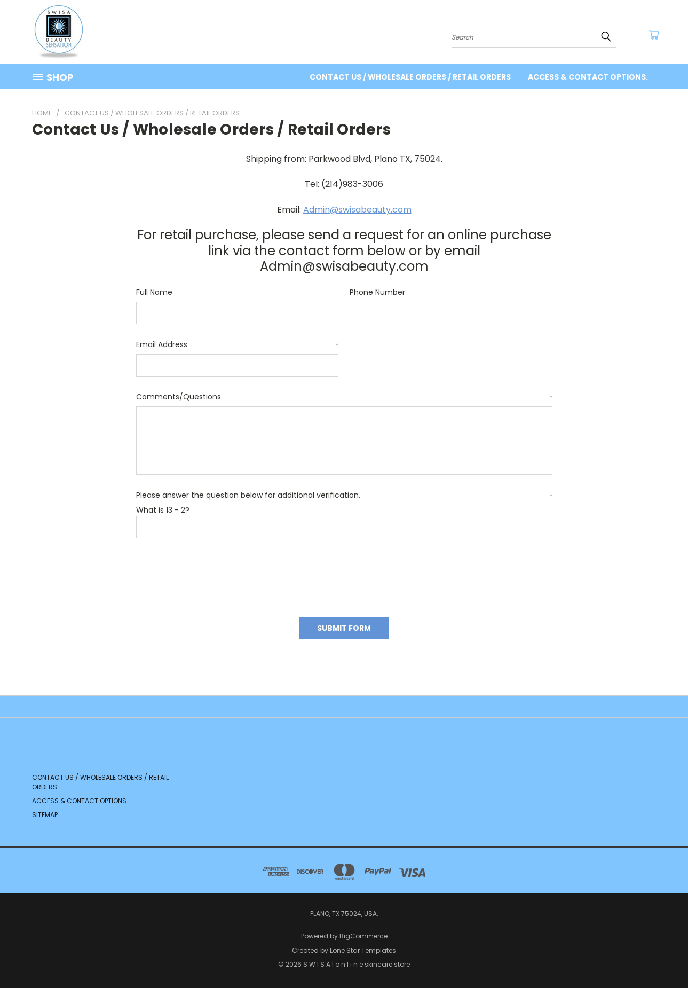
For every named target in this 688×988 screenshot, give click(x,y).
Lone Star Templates (363, 950)
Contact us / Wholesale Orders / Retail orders (410, 77)
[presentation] (217, 574)
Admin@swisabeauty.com (357, 209)
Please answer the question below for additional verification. (344, 495)
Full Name (154, 292)
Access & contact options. (588, 77)
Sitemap (45, 814)
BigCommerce (363, 935)
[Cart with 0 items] (654, 34)
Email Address (237, 344)
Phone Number (377, 292)
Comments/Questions (344, 396)
